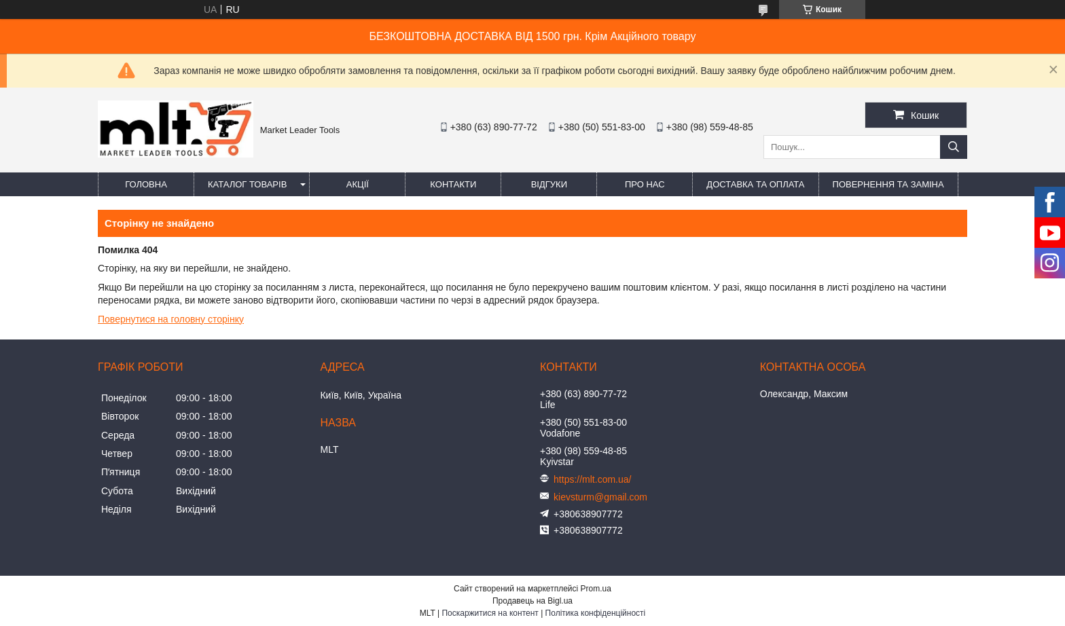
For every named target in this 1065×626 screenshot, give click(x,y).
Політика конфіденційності (595, 613)
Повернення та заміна (888, 184)
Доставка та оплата (755, 184)
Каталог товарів (247, 184)
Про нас (645, 184)
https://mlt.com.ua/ (592, 479)
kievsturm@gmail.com (600, 497)
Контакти (453, 184)
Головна (146, 184)
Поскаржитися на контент (489, 613)
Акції (357, 184)
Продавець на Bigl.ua (532, 601)
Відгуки (549, 184)
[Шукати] (953, 147)
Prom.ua (596, 588)
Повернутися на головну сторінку (171, 319)
